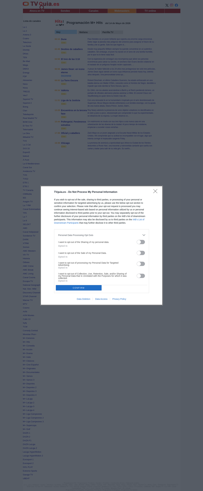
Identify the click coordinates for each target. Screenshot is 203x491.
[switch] (141, 242)
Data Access (101, 299)
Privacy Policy (119, 299)
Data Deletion (83, 299)
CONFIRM (79, 288)
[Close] (156, 192)
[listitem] (101, 235)
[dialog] (101, 245)
